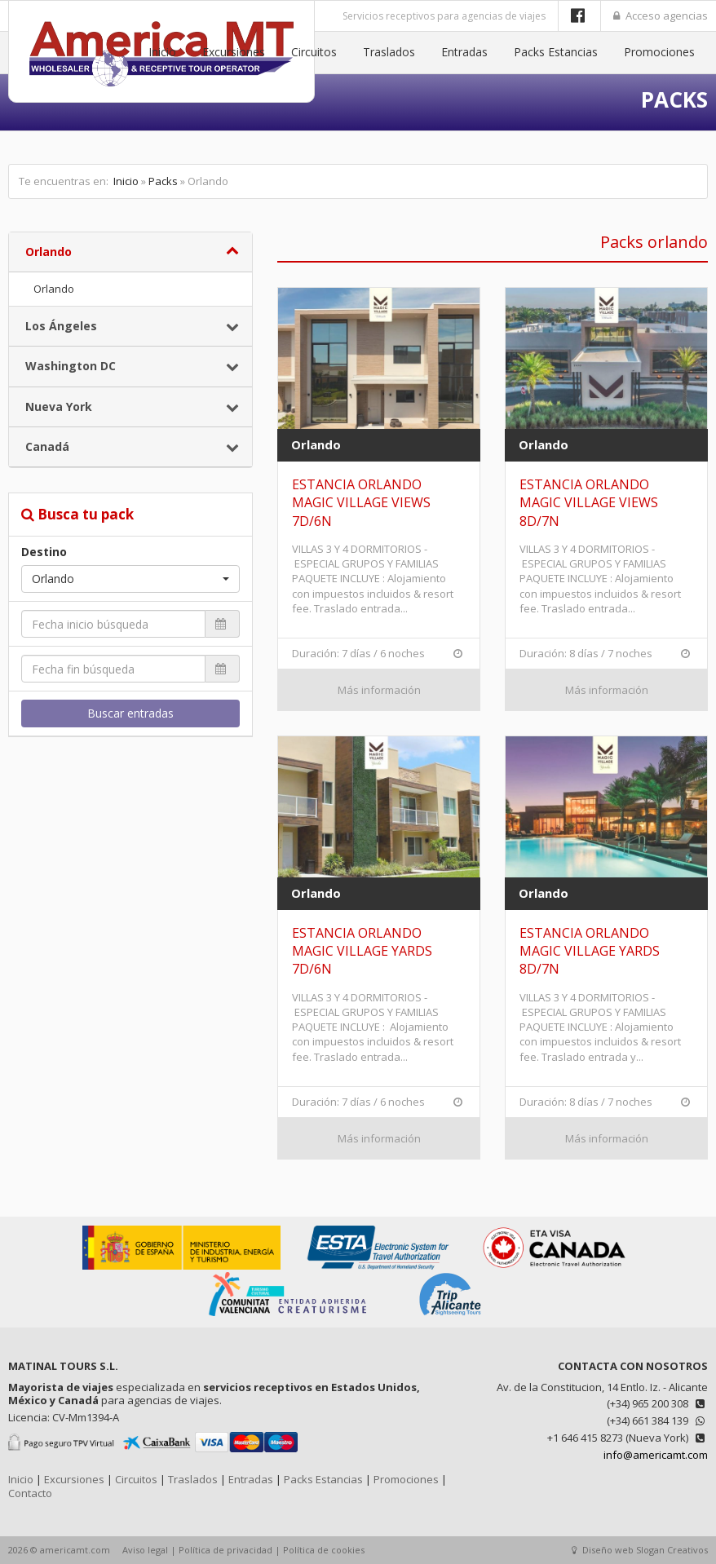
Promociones (659, 52)
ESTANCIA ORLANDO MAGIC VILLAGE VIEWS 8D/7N (588, 502)
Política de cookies (324, 1550)
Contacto (30, 1493)
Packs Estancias (556, 52)
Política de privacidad (225, 1550)
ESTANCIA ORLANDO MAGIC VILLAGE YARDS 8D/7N (589, 951)
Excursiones (233, 52)
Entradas (464, 52)
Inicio (162, 52)
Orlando (53, 288)
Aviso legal (145, 1550)
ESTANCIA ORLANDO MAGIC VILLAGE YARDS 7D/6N (362, 951)
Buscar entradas (130, 713)
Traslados (389, 52)
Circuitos (314, 52)
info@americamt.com (655, 1454)
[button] (130, 579)
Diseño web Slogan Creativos (640, 1550)
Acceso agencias (660, 15)
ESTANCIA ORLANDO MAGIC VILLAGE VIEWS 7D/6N (361, 502)
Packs (163, 181)
